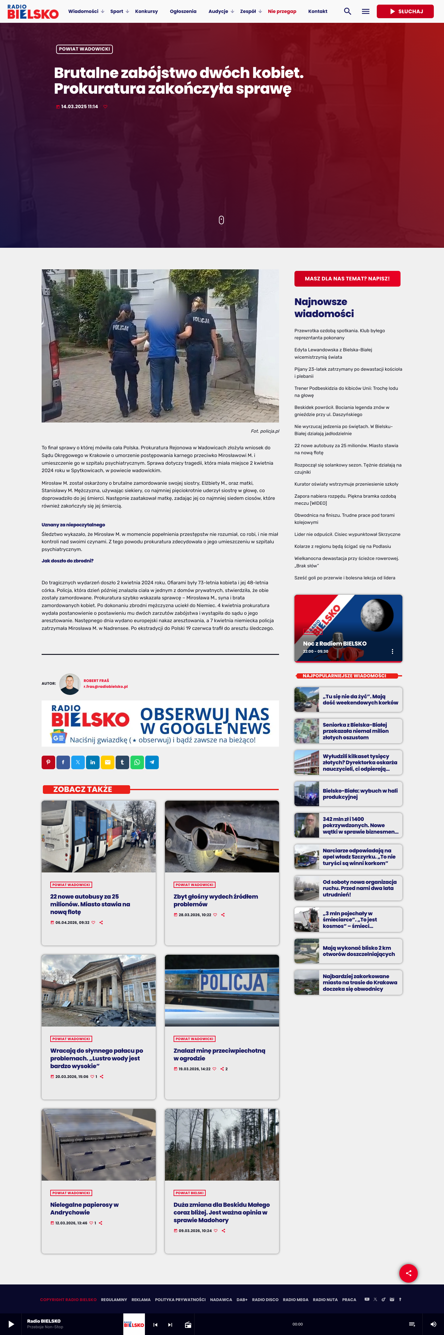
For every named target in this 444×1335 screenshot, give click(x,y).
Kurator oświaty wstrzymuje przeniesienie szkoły (346, 484)
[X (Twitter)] (375, 1300)
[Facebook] (400, 1300)
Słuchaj (405, 11)
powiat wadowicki (84, 49)
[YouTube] (366, 1300)
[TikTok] (383, 1300)
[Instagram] (391, 1300)
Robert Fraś (96, 681)
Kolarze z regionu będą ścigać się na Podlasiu (342, 546)
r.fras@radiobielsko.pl (106, 686)
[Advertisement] (222, 163)
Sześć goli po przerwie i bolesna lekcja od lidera (344, 578)
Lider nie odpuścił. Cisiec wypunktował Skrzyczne (347, 534)
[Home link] (33, 11)
